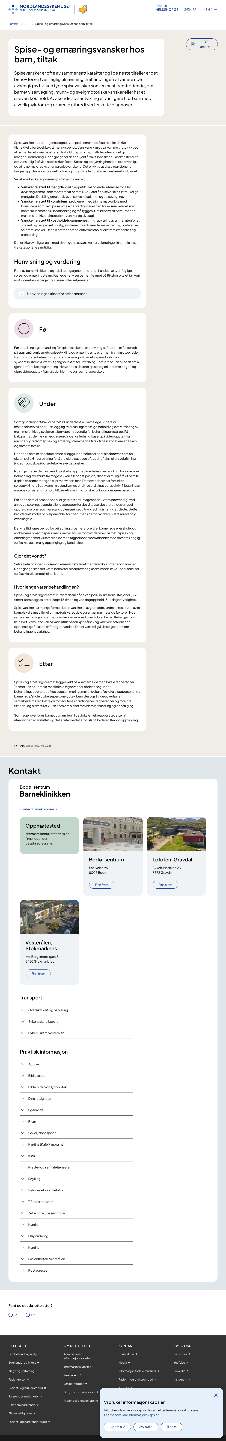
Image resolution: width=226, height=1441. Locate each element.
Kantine (34, 1224)
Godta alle (117, 1427)
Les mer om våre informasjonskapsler (131, 1415)
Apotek (34, 1064)
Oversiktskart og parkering (48, 1010)
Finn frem (102, 885)
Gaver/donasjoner (42, 1133)
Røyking (34, 1179)
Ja (15, 1315)
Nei (33, 1315)
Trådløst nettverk (40, 1202)
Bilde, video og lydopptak (47, 1087)
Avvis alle (145, 1427)
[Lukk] (216, 1395)
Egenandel (36, 1110)
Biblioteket (36, 1075)
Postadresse (37, 1270)
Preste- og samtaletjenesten (49, 1167)
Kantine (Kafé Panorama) (46, 1144)
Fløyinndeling (38, 1236)
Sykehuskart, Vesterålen (46, 1033)
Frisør (32, 1121)
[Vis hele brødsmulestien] (27, 24)
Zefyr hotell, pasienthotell (47, 1213)
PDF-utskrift (205, 44)
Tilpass (171, 1427)
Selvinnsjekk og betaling (46, 1190)
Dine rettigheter (40, 1098)
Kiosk (32, 1156)
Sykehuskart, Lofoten (44, 1021)
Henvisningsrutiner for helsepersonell (58, 293)
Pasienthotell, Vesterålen (46, 1259)
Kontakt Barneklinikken (37, 809)
